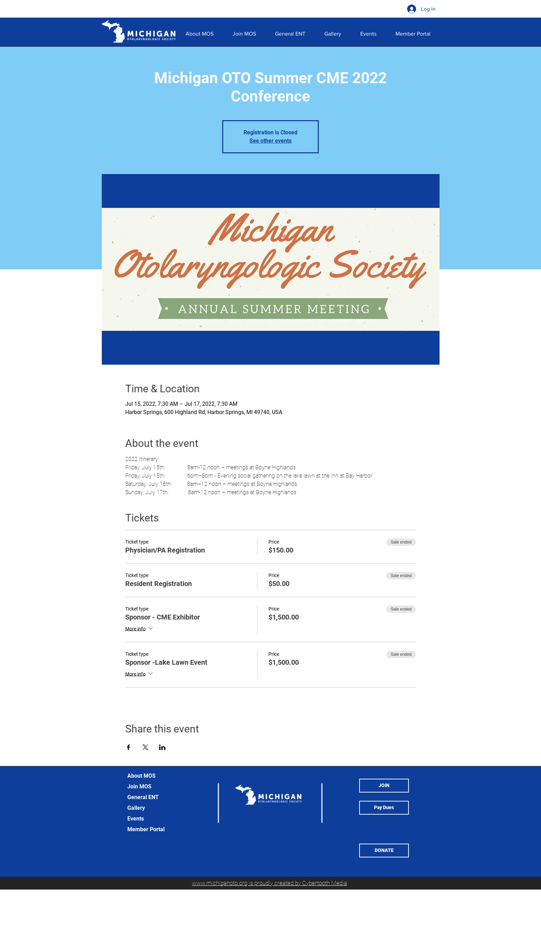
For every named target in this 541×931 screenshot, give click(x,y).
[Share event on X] (145, 747)
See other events (270, 140)
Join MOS (139, 786)
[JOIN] (384, 786)
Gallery (136, 808)
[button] (333, 33)
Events (135, 818)
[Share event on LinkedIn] (162, 747)
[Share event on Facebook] (128, 747)
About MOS (141, 775)
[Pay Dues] (384, 808)
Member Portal (146, 829)
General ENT (143, 797)
